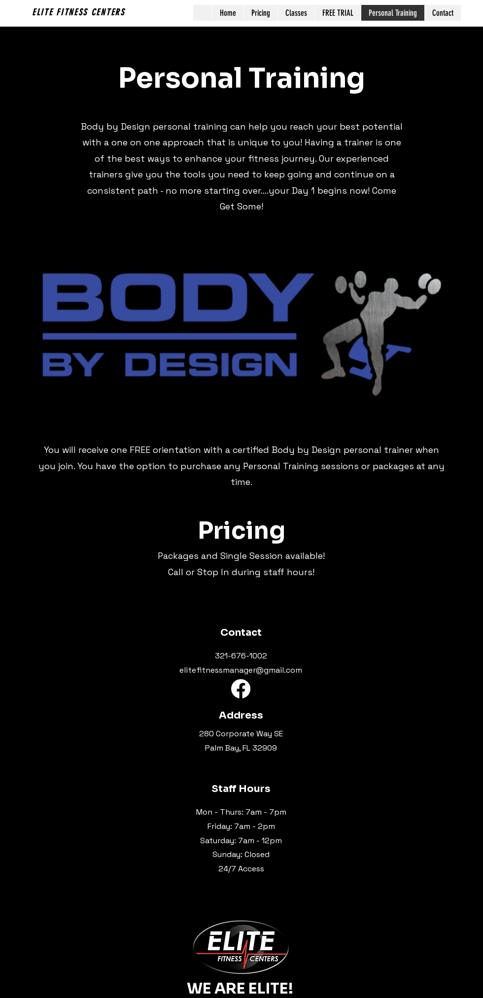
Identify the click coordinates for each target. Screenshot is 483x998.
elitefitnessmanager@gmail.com (240, 670)
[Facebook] (240, 688)
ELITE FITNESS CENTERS (78, 12)
